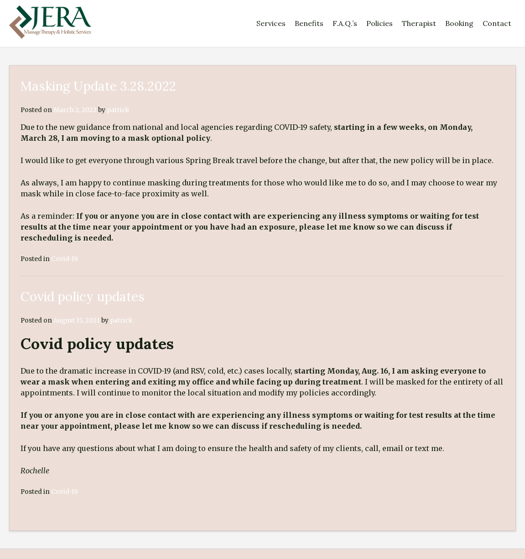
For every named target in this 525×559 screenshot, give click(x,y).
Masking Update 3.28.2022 (98, 86)
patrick (118, 110)
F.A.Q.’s (345, 23)
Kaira (75, 554)
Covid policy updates (83, 296)
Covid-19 (64, 259)
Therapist (419, 23)
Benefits (309, 23)
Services (271, 23)
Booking (459, 23)
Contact (497, 23)
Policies (379, 23)
